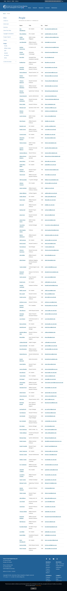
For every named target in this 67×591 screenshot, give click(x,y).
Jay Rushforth (23, 409)
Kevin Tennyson (23, 451)
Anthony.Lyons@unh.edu (51, 302)
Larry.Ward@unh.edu (50, 501)
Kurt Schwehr (23, 421)
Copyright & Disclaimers (8, 33)
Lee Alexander (23, 42)
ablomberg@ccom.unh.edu (51, 86)
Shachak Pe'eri (23, 387)
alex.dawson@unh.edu (50, 137)
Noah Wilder (22, 535)
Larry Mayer (22, 319)
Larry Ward (22, 501)
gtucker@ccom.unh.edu (50, 479)
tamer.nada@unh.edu (50, 375)
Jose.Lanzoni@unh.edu (50, 277)
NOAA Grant (6, 24)
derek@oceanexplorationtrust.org (53, 441)
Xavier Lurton (23, 297)
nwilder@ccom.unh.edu (50, 535)
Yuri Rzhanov (23, 412)
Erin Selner (22, 426)
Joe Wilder (22, 531)
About (29, 7)
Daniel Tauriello (23, 446)
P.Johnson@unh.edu (49, 246)
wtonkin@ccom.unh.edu (50, 459)
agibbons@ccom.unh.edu (51, 193)
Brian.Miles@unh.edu (50, 337)
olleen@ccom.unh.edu (50, 342)
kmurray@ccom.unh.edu (50, 372)
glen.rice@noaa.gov (49, 399)
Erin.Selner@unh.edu (50, 426)
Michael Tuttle (23, 483)
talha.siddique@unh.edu (50, 432)
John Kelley (22, 255)
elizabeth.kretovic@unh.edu (51, 272)
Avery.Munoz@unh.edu (50, 364)
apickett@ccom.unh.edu (51, 392)
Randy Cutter (23, 129)
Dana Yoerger (23, 548)
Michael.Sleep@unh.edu (50, 437)
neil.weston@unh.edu (50, 521)
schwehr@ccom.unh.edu (50, 421)
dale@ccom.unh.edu (50, 121)
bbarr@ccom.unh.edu (50, 62)
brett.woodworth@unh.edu (51, 540)
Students (6, 53)
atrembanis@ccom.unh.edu (51, 464)
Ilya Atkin (22, 57)
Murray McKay (23, 324)
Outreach (47, 7)
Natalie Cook (23, 126)
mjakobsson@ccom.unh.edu (51, 235)
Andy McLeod (23, 327)
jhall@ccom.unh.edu (49, 204)
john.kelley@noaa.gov (50, 255)
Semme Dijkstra (23, 153)
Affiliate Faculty (7, 48)
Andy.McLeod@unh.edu (50, 327)
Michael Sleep (23, 437)
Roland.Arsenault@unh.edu (51, 52)
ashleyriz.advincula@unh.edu (52, 37)
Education (41, 7)
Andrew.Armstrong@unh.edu (52, 47)
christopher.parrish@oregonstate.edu (54, 382)
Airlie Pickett (23, 392)
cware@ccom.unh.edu (50, 506)
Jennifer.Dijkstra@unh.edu (51, 148)
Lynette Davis (23, 134)
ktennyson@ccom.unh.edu (51, 451)
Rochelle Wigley (23, 526)
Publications (54, 7)
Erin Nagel (22, 379)
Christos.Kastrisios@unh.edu (52, 250)
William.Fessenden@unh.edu (51, 179)
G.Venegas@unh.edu (50, 488)
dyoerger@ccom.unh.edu (51, 548)
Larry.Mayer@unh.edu (50, 319)
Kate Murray (22, 372)
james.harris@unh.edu (50, 220)
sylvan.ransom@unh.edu (51, 396)
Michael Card (23, 107)
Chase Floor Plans (7, 30)
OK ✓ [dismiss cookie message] (33, 588)
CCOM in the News (7, 61)
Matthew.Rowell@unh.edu (51, 402)
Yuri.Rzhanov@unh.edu (50, 412)
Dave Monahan (23, 349)
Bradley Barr (22, 62)
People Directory (60, 565)
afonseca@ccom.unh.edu (51, 183)
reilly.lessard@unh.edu (50, 290)
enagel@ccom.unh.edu (50, 379)
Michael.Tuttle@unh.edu (51, 483)
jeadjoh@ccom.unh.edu (50, 164)
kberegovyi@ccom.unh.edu (51, 75)
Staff (5, 50)
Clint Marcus (22, 310)
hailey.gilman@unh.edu (50, 196)
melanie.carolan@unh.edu (51, 111)
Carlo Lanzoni (23, 277)
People (5, 43)
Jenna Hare (22, 215)
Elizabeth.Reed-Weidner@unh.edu (53, 516)
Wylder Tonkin (23, 459)
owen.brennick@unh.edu (51, 96)
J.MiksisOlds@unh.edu (50, 332)
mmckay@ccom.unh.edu (51, 324)
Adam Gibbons (23, 193)
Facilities (58, 569)
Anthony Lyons (23, 302)
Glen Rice (22, 399)
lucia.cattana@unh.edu (50, 116)
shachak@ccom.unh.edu (50, 387)
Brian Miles (22, 337)
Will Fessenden (23, 179)
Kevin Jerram (23, 243)
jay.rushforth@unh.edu (50, 409)
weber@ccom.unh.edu (50, 511)
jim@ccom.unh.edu (49, 188)
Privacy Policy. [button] (38, 585)
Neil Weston (22, 521)
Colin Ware (22, 506)
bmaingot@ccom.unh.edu (51, 305)
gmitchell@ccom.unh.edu (51, 345)
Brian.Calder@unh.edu (50, 104)
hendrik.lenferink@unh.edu (51, 285)
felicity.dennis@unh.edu (50, 142)
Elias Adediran (23, 33)
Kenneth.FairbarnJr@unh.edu (51, 169)
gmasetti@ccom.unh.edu (51, 313)
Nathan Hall (22, 210)
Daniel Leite (22, 282)
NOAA (5, 57)
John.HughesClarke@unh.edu (52, 230)
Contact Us (5, 20)
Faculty (5, 45)
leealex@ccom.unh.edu (50, 42)
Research (35, 7)
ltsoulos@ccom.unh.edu (50, 474)
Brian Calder (22, 104)
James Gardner (23, 188)
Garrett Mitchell (23, 345)
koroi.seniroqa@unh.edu (51, 429)
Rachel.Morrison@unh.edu (51, 359)
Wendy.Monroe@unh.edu (51, 354)
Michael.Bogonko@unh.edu (51, 91)
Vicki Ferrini (22, 174)
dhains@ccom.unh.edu (50, 199)
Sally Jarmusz (23, 240)
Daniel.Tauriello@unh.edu (51, 446)
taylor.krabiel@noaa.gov (51, 267)
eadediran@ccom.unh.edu (51, 33)
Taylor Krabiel (23, 267)
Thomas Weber (23, 511)
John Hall (22, 204)
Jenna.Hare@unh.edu (50, 215)
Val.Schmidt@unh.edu (50, 416)
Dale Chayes (22, 121)
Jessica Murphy (23, 369)
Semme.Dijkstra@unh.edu (51, 153)
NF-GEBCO (6, 55)
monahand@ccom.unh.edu (51, 349)
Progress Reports (7, 37)
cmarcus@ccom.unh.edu (51, 310)
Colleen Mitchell (23, 342)
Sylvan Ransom (23, 396)
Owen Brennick (23, 96)
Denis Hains (22, 199)
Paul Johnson (23, 246)
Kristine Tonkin (23, 454)
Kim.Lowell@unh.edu (50, 293)
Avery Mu (22, 364)
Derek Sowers (23, 441)
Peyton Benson (23, 72)
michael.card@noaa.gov (50, 107)
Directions (5, 27)
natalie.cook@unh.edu (50, 126)
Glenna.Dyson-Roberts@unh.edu (52, 156)
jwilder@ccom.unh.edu (50, 531)
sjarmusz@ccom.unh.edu (51, 240)
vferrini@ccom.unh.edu (50, 174)
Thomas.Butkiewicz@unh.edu (52, 99)
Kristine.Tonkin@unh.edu (51, 454)
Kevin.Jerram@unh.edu (50, 243)
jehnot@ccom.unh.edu (50, 161)
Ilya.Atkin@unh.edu (49, 57)
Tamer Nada (22, 375)
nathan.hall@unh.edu (50, 210)
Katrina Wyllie (23, 545)
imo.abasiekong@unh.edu (51, 28)
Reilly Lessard (23, 290)
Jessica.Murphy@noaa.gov (51, 369)
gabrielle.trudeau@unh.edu (51, 469)
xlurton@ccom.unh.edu (50, 297)
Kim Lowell (22, 293)
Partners (5, 40)
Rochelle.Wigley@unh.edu (51, 526)
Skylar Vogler (23, 493)
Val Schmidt (22, 416)
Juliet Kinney (22, 260)
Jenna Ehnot (22, 161)
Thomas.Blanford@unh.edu (51, 80)
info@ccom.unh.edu (10, 568)
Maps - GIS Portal (60, 563)
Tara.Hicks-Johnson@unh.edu (52, 225)
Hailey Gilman (23, 196)
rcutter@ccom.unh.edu (50, 129)
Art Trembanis (23, 464)
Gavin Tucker (23, 479)
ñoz (25, 364)
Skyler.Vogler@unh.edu (50, 493)
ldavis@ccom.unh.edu (50, 134)
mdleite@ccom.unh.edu (50, 282)
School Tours (59, 580)
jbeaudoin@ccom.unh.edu (51, 67)
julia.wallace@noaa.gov (50, 498)
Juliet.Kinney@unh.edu (50, 260)
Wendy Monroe (23, 354)
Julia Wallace (23, 498)
